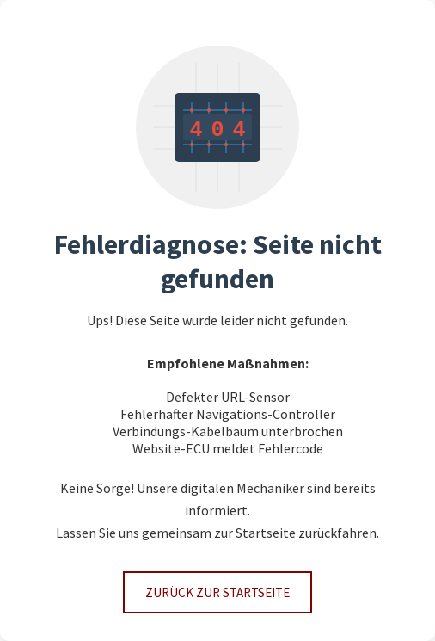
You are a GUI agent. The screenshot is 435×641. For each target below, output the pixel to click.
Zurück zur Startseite (217, 592)
